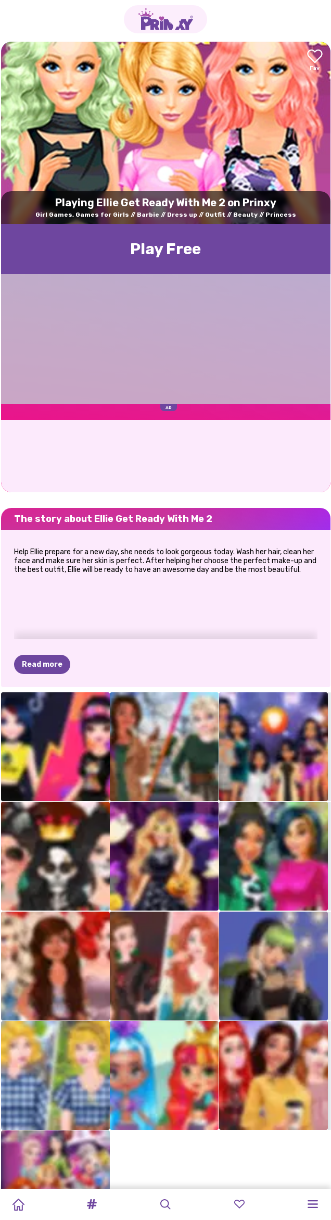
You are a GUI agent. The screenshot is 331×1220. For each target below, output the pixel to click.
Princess (280, 214)
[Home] (18, 1204)
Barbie (148, 214)
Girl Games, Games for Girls (82, 214)
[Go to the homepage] (165, 19)
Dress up (182, 214)
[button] (92, 1204)
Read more (42, 664)
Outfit (215, 214)
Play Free (165, 249)
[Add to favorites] (315, 60)
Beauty (245, 214)
